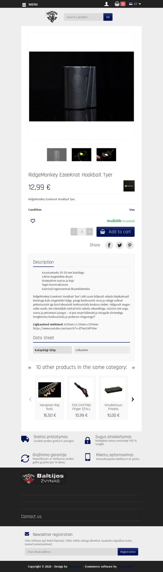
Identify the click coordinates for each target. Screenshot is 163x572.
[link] (109, 245)
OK (108, 17)
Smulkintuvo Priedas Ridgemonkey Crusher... (113, 411)
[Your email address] (71, 551)
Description (43, 262)
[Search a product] (83, 17)
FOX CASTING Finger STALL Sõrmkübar (81, 409)
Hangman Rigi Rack (49, 407)
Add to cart (115, 232)
